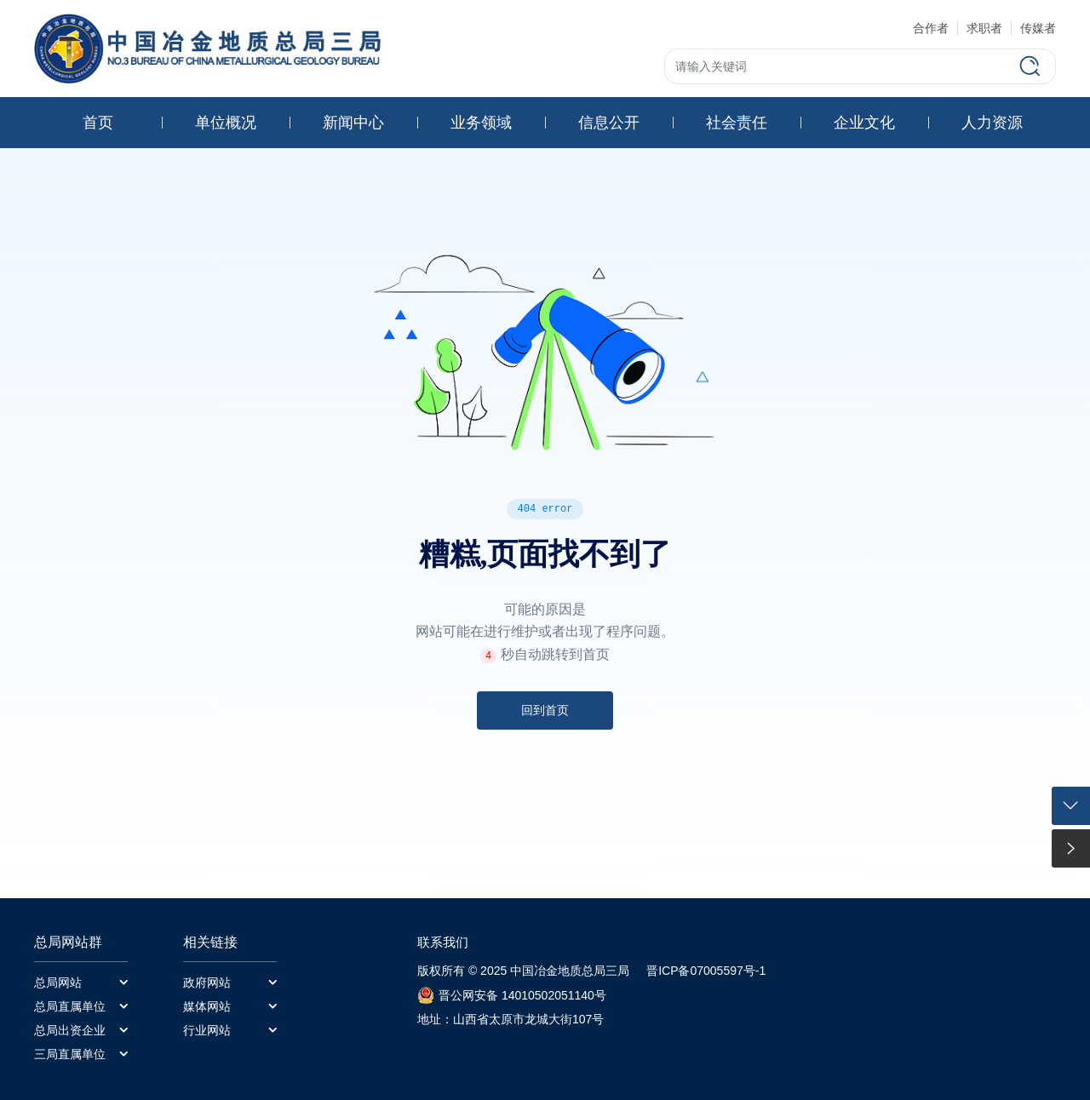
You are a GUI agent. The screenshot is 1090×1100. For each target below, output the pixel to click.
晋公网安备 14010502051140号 (522, 995)
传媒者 (1038, 28)
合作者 (931, 28)
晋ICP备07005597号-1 (706, 970)
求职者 (984, 28)
